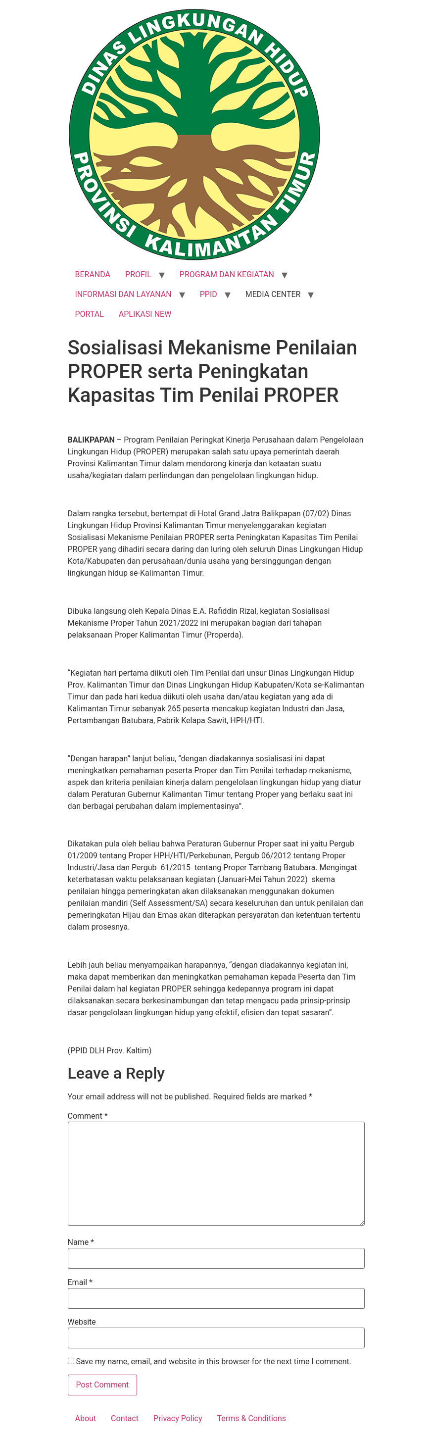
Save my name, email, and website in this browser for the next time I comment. (213, 1362)
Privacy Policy (177, 1418)
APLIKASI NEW (145, 314)
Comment (88, 1116)
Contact (125, 1418)
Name (81, 1242)
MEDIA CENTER (273, 294)
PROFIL (138, 274)
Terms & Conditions (252, 1418)
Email (80, 1283)
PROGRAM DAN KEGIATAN (227, 274)
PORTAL (89, 314)
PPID (208, 294)
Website (82, 1322)
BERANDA (93, 274)
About (85, 1418)
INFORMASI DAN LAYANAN (123, 294)
